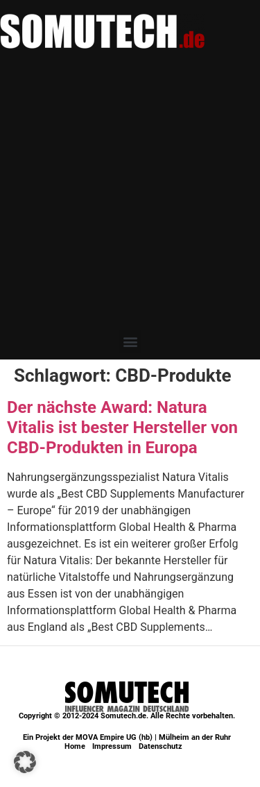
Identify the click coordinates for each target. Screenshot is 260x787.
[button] (130, 341)
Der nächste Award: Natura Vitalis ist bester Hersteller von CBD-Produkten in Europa (122, 427)
